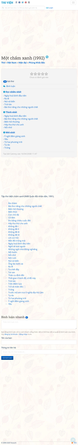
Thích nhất (10, 112)
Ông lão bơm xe (15, 263)
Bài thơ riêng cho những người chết (21, 107)
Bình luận (10, 86)
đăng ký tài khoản (11, 334)
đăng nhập (23, 334)
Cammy (13, 153)
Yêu (6, 139)
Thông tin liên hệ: (8, 347)
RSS (74, 443)
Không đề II (13, 229)
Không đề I (13, 226)
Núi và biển (9, 101)
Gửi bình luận (7, 358)
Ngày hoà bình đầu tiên (15, 95)
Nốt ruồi (12, 258)
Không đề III (13, 232)
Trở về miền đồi (15, 286)
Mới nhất (9, 132)
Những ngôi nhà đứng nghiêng (22, 249)
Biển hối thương (12, 121)
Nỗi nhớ (8, 127)
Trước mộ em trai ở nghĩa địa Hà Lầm (25, 292)
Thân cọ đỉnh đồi (16, 275)
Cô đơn (11, 217)
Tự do (7, 144)
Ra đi (6, 98)
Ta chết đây (13, 269)
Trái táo (8, 104)
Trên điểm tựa (15, 283)
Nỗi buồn (12, 252)
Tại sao (11, 272)
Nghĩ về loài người (16, 246)
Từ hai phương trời (13, 142)
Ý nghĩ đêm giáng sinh (14, 136)
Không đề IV (14, 235)
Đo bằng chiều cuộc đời (19, 220)
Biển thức (12, 211)
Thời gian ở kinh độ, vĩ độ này (22, 278)
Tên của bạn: (6, 338)
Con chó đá (13, 214)
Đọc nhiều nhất (12, 92)
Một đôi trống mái (16, 240)
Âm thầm (12, 203)
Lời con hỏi (13, 237)
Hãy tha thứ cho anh (14, 124)
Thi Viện (7, 2)
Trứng (7, 147)
